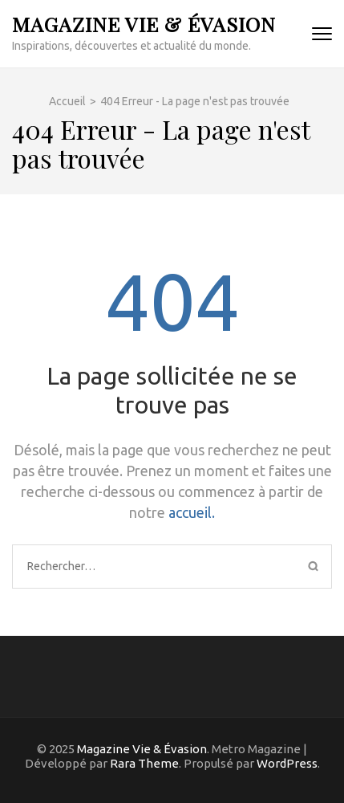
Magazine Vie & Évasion (144, 23)
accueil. (191, 512)
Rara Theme (144, 763)
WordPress (287, 763)
